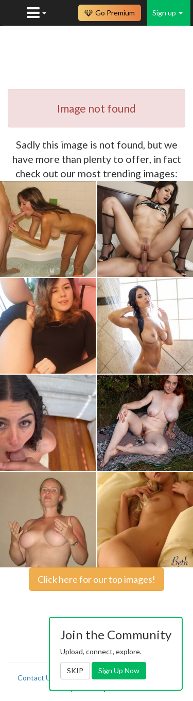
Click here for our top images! (96, 579)
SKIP (75, 670)
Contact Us (36, 677)
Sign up (167, 12)
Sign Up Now (118, 670)
